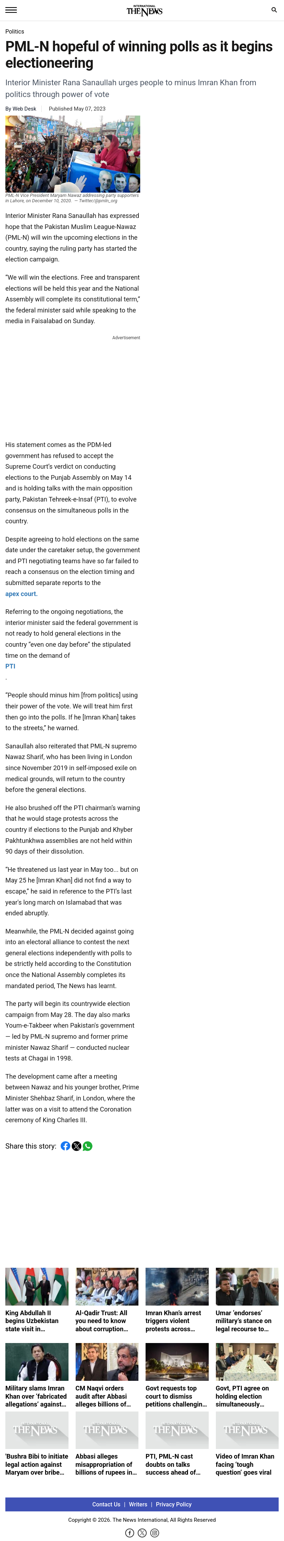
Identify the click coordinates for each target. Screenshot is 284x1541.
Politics (14, 31)
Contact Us (106, 1504)
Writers (138, 1504)
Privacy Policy (174, 1504)
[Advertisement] (72, 386)
